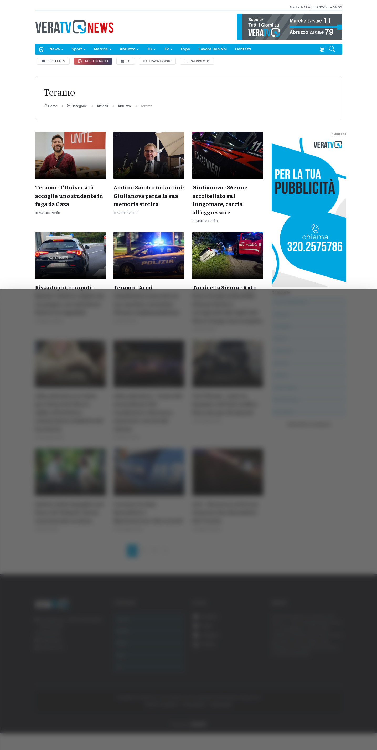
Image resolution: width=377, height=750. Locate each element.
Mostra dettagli (287, 731)
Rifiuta (324, 698)
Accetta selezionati (323, 681)
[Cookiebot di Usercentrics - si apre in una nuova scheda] (45, 731)
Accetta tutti (323, 664)
